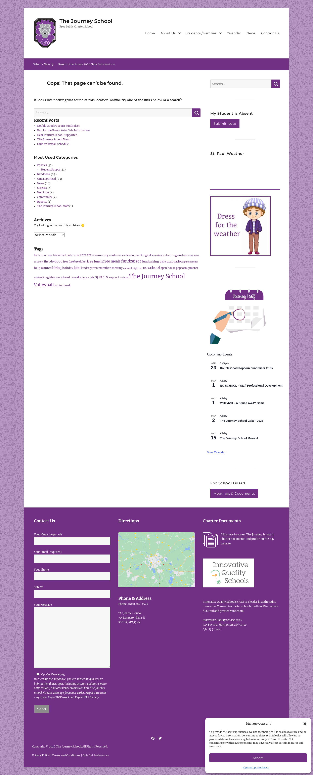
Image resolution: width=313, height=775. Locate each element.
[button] (305, 724)
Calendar (234, 33)
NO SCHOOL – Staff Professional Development (251, 385)
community (44, 197)
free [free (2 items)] (65, 261)
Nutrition (43, 192)
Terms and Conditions (66, 755)
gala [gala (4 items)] (163, 261)
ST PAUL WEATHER (245, 174)
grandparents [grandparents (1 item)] (190, 261)
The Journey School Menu (53, 139)
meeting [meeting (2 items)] (117, 268)
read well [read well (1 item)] (39, 277)
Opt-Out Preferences (96, 755)
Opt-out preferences (256, 767)
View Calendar (216, 452)
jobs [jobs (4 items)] (77, 268)
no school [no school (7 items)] (151, 267)
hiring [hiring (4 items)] (57, 268)
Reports (42, 201)
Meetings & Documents (234, 493)
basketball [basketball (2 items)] (59, 255)
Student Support (51, 169)
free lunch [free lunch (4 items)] (95, 261)
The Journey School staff (53, 206)
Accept (258, 758)
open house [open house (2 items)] (168, 268)
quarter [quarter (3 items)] (192, 268)
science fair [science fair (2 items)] (87, 277)
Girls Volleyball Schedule (53, 144)
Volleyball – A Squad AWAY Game (242, 403)
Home (150, 33)
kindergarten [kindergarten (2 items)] (89, 268)
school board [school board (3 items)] (69, 277)
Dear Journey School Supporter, (57, 135)
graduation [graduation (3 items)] (175, 261)
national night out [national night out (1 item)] (132, 268)
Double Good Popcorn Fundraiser (58, 126)
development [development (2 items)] (134, 255)
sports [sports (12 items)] (101, 277)
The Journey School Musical (239, 438)
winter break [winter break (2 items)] (62, 285)
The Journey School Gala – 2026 (241, 420)
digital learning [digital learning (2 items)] (152, 255)
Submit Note (225, 124)
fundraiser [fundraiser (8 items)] (131, 261)
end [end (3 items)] (180, 255)
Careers (42, 188)
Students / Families (201, 33)
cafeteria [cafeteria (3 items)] (73, 255)
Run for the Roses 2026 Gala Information (86, 64)
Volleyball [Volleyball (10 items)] (44, 284)
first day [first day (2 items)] (49, 261)
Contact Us (270, 33)
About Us (168, 33)
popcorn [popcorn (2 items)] (181, 268)
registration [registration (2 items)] (52, 277)
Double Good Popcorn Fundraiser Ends (246, 368)
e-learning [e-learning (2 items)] (170, 255)
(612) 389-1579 (138, 604)
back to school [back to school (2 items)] (43, 255)
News (251, 33)
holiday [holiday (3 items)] (67, 268)
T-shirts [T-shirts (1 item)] (124, 277)
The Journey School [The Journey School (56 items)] (157, 276)
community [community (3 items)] (100, 255)
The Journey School (86, 21)
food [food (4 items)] (58, 261)
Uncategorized (46, 179)
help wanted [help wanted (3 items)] (43, 268)
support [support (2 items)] (114, 277)
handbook (43, 174)
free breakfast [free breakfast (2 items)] (77, 261)
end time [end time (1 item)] (188, 255)
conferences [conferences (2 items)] (117, 255)
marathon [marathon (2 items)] (104, 268)
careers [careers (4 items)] (85, 255)
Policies (42, 165)
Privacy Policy (41, 755)
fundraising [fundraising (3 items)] (150, 261)
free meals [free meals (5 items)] (112, 261)
